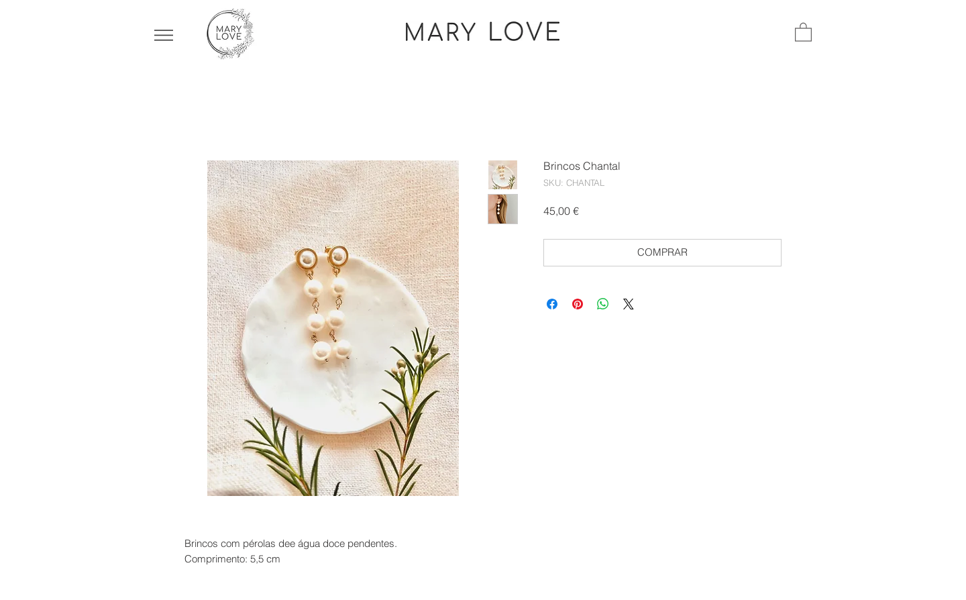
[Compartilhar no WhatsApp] (603, 304)
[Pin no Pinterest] (578, 304)
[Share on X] (629, 304)
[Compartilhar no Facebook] (552, 304)
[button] (163, 35)
